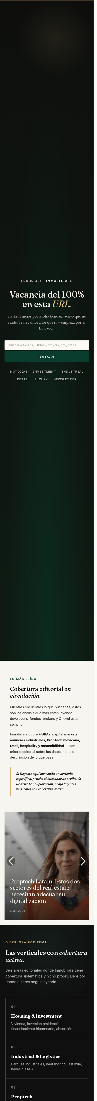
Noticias (19, 371)
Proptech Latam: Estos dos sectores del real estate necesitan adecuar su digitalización (45, 891)
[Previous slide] (11, 861)
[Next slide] (82, 861)
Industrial (72, 371)
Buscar (46, 357)
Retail (23, 379)
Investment (44, 371)
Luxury (41, 379)
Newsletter (65, 379)
